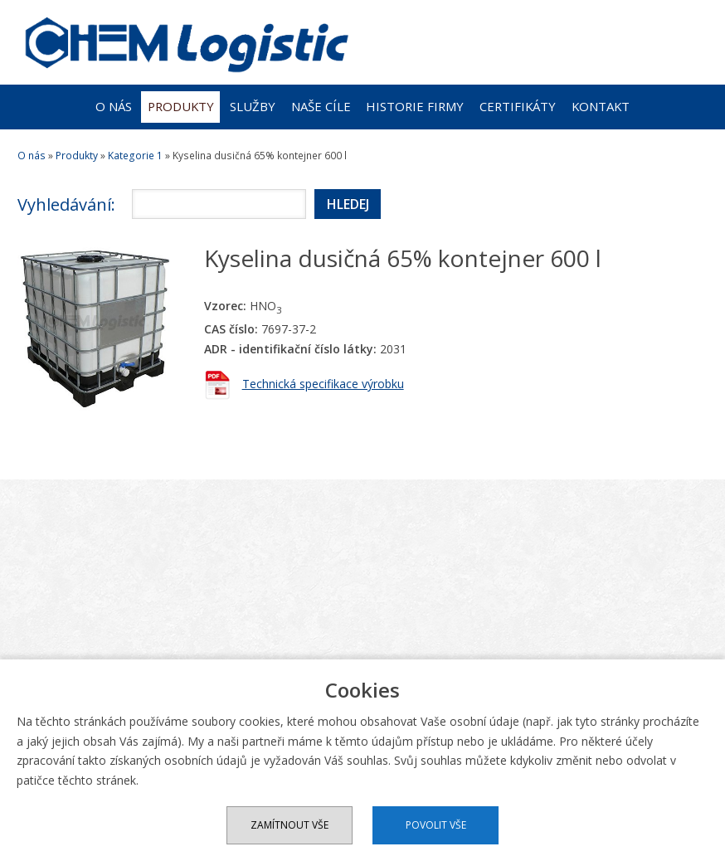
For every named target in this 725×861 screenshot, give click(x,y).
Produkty (181, 106)
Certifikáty (517, 106)
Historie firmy (415, 106)
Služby (252, 106)
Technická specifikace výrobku (323, 384)
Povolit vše (436, 825)
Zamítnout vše (289, 825)
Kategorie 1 (135, 155)
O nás (113, 106)
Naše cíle (321, 106)
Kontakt (601, 106)
